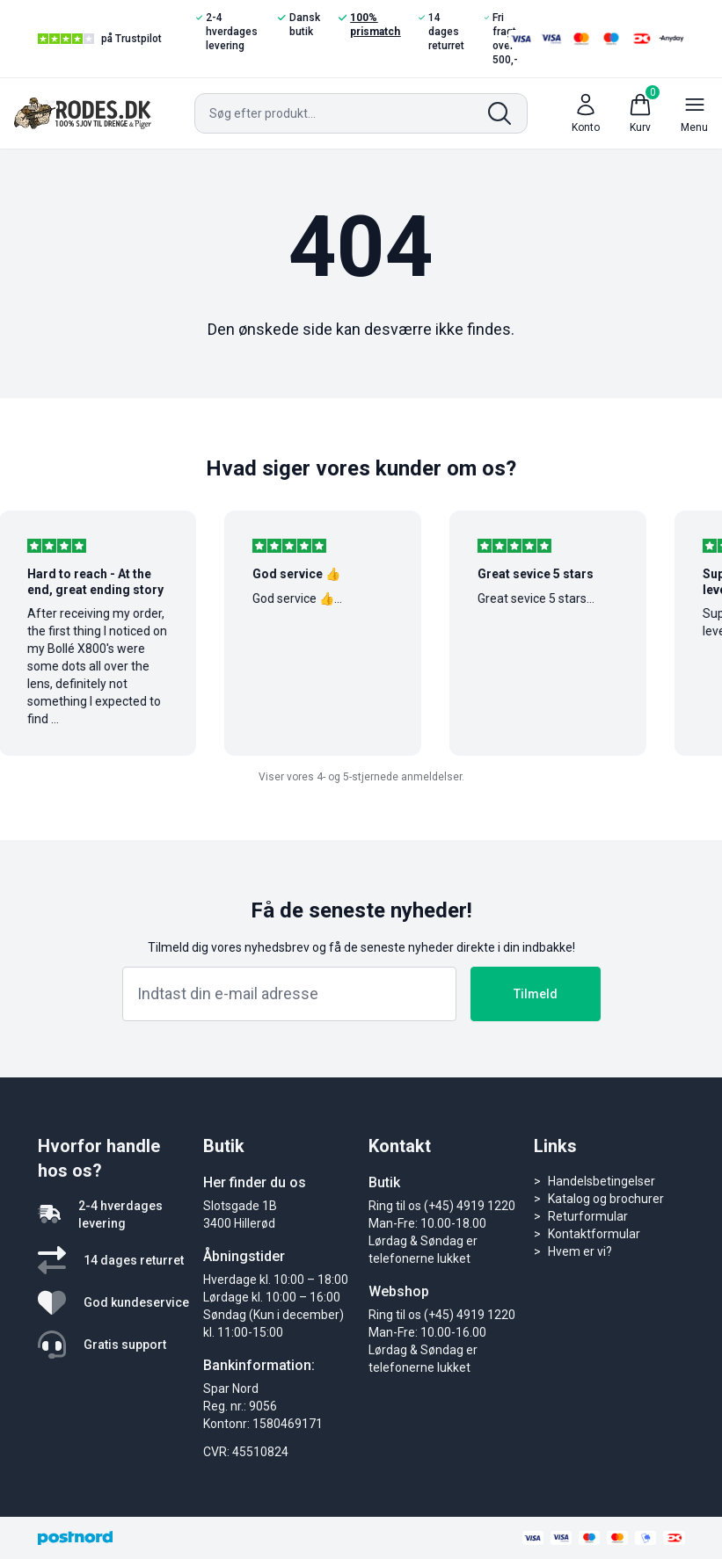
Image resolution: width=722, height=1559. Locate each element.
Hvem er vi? (580, 1251)
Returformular (588, 1216)
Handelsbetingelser (601, 1181)
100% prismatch (369, 24)
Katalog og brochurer (606, 1199)
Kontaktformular (594, 1234)
